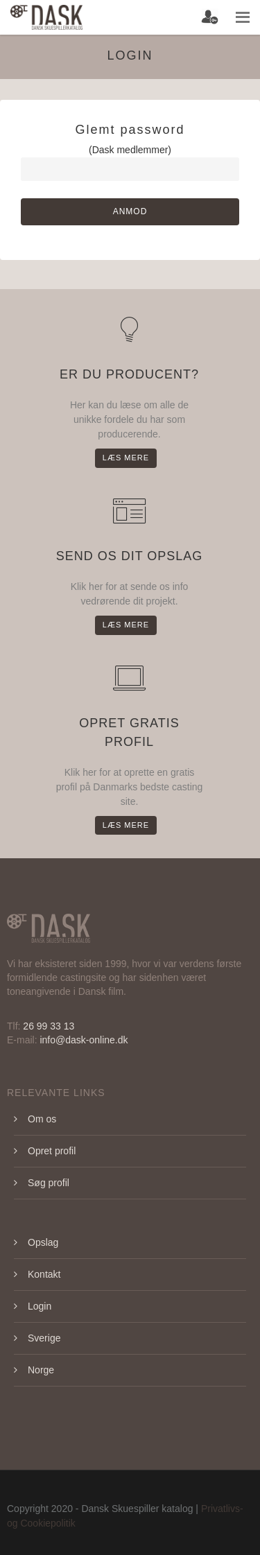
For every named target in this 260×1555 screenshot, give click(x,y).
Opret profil (52, 1150)
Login (39, 1306)
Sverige (44, 1338)
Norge (41, 1369)
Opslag (43, 1242)
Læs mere (126, 457)
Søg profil (48, 1182)
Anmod (130, 211)
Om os (42, 1118)
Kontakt (44, 1274)
